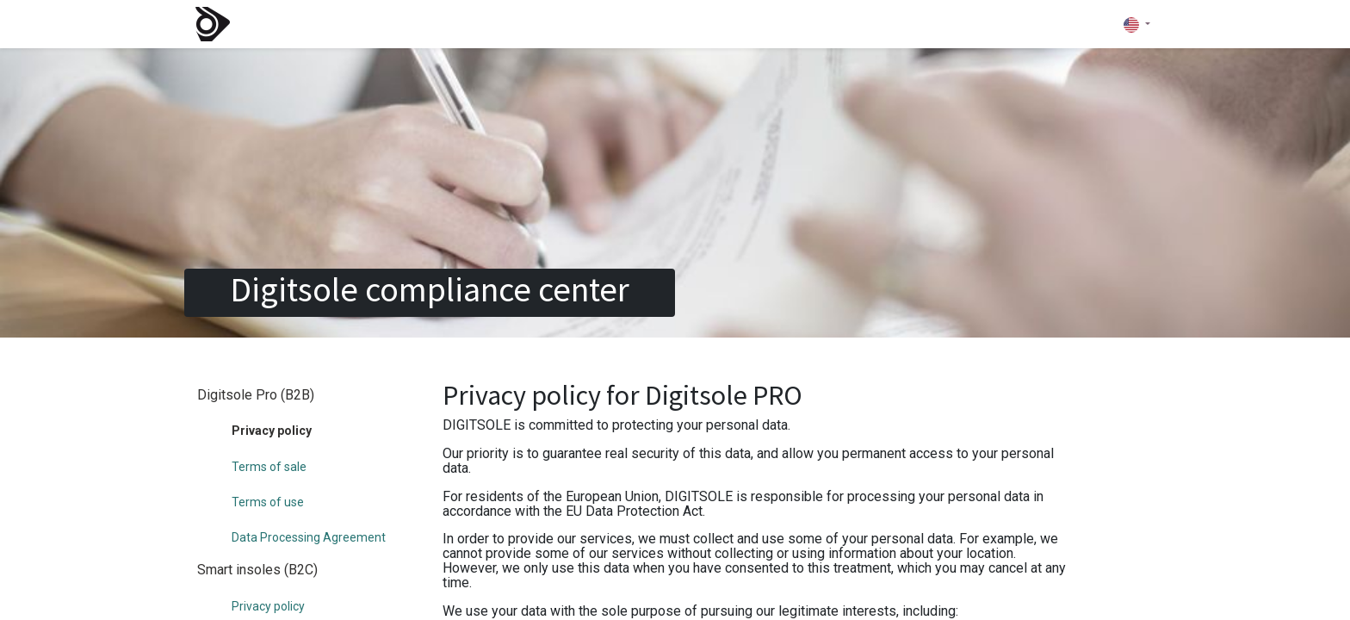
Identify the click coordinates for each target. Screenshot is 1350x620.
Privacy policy (268, 606)
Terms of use (268, 502)
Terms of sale (269, 467)
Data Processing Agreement (309, 537)
